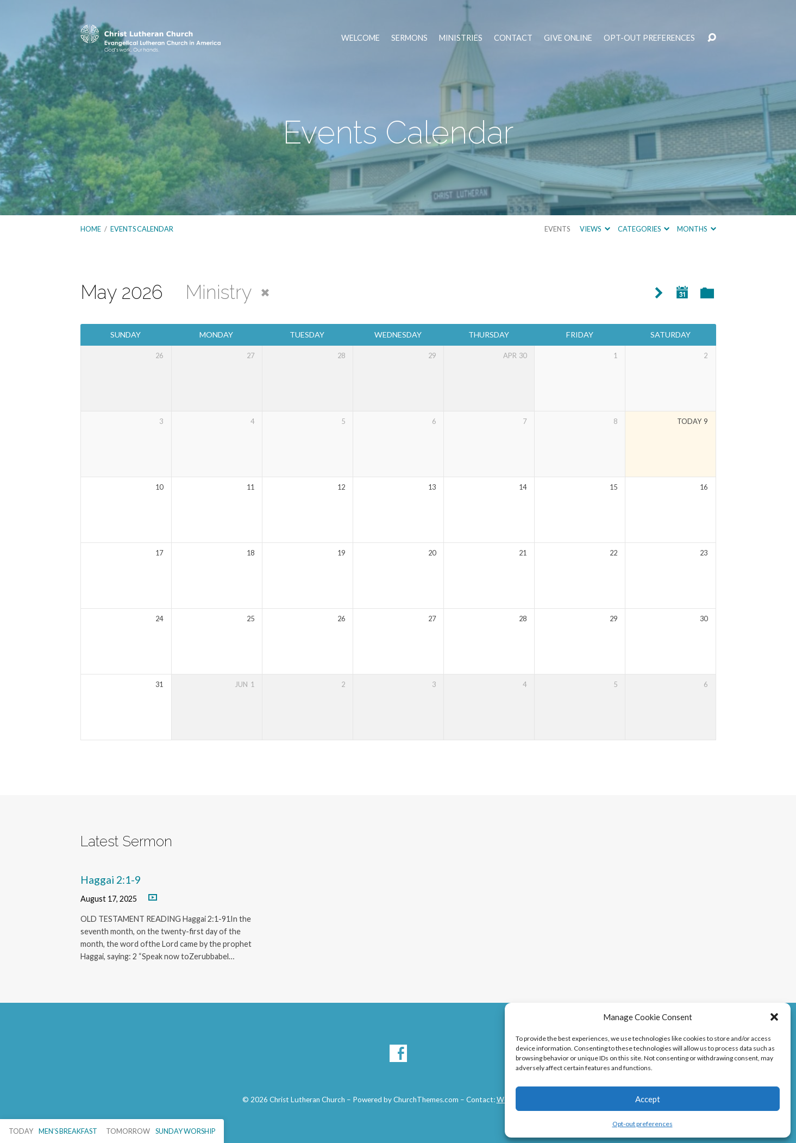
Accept (647, 1099)
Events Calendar (141, 228)
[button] (774, 1016)
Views (595, 228)
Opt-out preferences (642, 1124)
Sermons (409, 38)
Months (696, 228)
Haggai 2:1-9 (110, 879)
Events (557, 228)
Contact (513, 38)
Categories (643, 228)
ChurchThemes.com (426, 1099)
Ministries (460, 38)
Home (90, 228)
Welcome (360, 38)
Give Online (568, 38)
